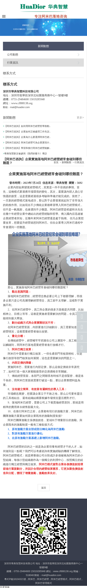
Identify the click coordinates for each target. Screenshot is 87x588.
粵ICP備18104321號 (15, 579)
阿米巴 (31, 579)
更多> (80, 117)
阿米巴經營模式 (59, 579)
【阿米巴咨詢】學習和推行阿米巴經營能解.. (27, 148)
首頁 (56, 162)
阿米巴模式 (75, 579)
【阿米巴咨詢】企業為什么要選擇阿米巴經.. (27, 137)
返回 (43, 487)
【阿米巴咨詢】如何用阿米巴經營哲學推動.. (27, 126)
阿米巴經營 (43, 579)
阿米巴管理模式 (43, 583)
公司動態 (12, 54)
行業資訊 (12, 62)
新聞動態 (66, 162)
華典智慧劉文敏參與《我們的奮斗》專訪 (25, 153)
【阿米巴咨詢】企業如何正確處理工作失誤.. (27, 131)
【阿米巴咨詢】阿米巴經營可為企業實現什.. (27, 142)
